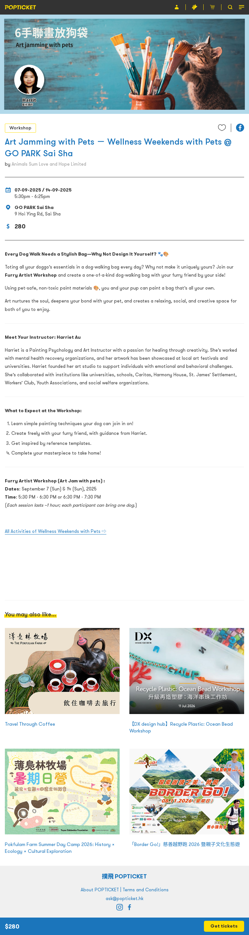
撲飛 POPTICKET (124, 876)
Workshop (20, 128)
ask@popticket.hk (124, 898)
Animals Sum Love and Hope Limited (49, 164)
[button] (240, 128)
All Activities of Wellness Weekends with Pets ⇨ (55, 531)
